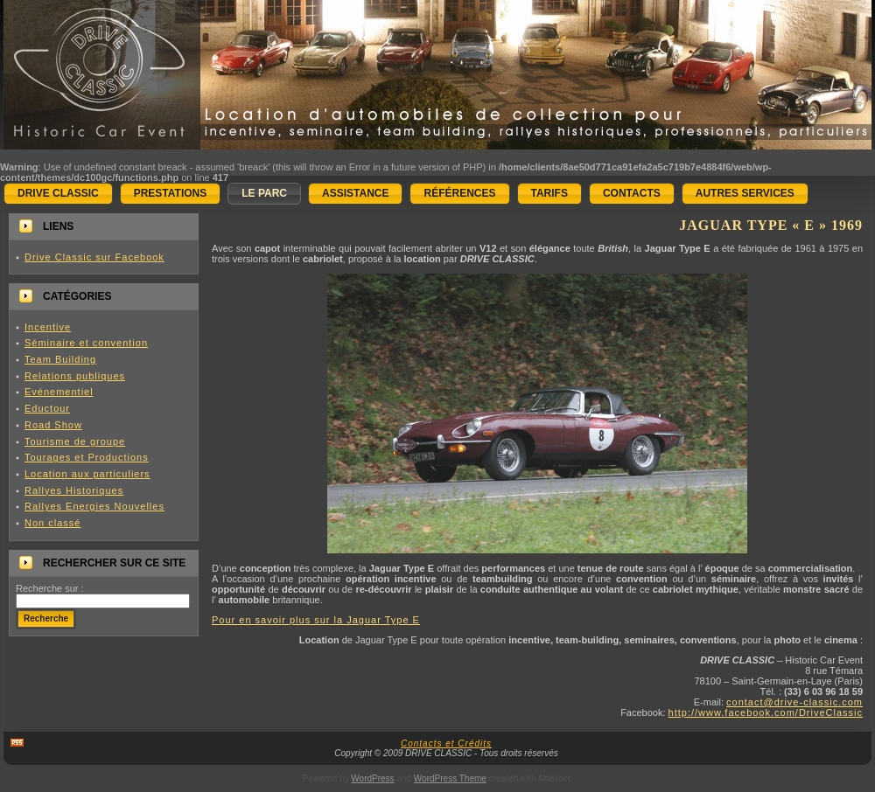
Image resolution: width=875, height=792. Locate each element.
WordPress (372, 778)
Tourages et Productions (86, 457)
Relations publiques (74, 376)
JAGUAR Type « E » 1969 (771, 225)
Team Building (60, 359)
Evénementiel (59, 391)
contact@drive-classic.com (794, 702)
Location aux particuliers (87, 474)
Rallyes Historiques (73, 490)
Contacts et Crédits (446, 743)
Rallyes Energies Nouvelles (94, 506)
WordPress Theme (450, 778)
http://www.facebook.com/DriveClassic (765, 712)
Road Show (53, 425)
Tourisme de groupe (74, 441)
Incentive (47, 327)
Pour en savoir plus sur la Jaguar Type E (316, 620)
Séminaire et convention (86, 342)
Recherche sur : (50, 588)
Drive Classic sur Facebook (94, 257)
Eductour (47, 408)
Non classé (52, 523)
